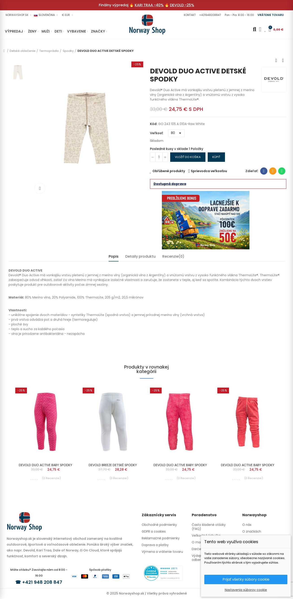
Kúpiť (216, 157)
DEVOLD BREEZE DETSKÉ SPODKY (113, 465)
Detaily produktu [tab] (140, 256)
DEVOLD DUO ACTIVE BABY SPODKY (45, 465)
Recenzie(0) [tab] (173, 256)
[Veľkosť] (176, 133)
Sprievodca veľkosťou (209, 171)
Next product (283, 60)
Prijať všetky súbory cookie (246, 579)
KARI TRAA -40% (149, 5)
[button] (189, 15)
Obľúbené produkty (168, 171)
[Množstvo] (159, 157)
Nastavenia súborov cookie (246, 590)
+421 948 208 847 (42, 582)
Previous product (276, 60)
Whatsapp (282, 171)
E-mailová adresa (273, 171)
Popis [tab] (114, 256)
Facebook (264, 171)
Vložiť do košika (188, 157)
